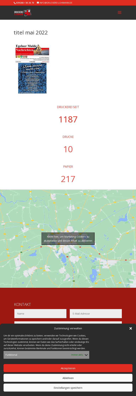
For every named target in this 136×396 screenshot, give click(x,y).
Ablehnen (68, 380)
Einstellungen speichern (68, 389)
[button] (130, 330)
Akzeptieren (68, 370)
